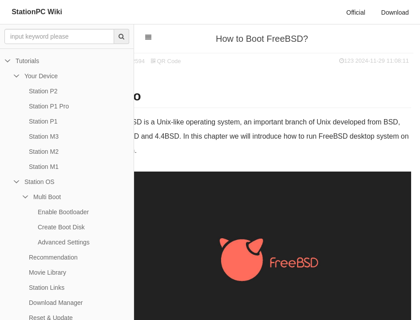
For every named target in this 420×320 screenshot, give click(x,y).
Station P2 (43, 91)
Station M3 (44, 136)
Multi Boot (47, 196)
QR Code (195, 61)
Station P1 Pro (49, 106)
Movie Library (47, 272)
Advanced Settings (64, 242)
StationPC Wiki (37, 12)
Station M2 (44, 151)
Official (355, 12)
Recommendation (53, 257)
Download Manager (56, 302)
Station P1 (43, 121)
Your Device (41, 76)
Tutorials (27, 60)
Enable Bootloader (63, 212)
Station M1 (44, 166)
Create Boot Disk (61, 227)
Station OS (39, 181)
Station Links (46, 287)
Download (395, 12)
